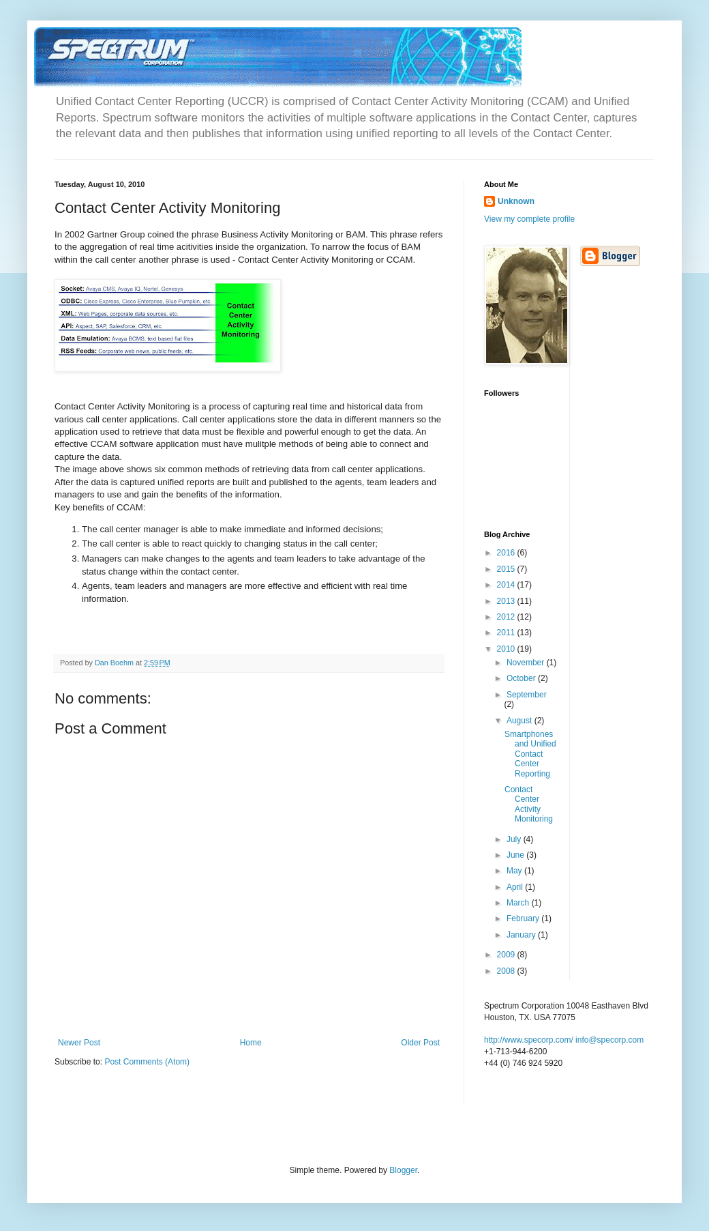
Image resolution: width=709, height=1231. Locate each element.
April (516, 887)
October (522, 678)
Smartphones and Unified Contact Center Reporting (530, 754)
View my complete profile (529, 219)
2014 (507, 585)
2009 (507, 954)
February (524, 918)
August (520, 720)
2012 (507, 617)
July (515, 839)
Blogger (403, 1170)
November (527, 662)
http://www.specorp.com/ (528, 1040)
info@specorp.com (609, 1040)
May (515, 870)
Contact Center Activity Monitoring (528, 804)
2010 (507, 649)
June (516, 855)
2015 (507, 569)
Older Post (420, 1042)
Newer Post (79, 1042)
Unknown (516, 201)
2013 (507, 601)
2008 (507, 971)
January (522, 935)
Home (251, 1042)
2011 (507, 632)
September (527, 694)
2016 (507, 552)
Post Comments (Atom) (147, 1062)
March (519, 903)
